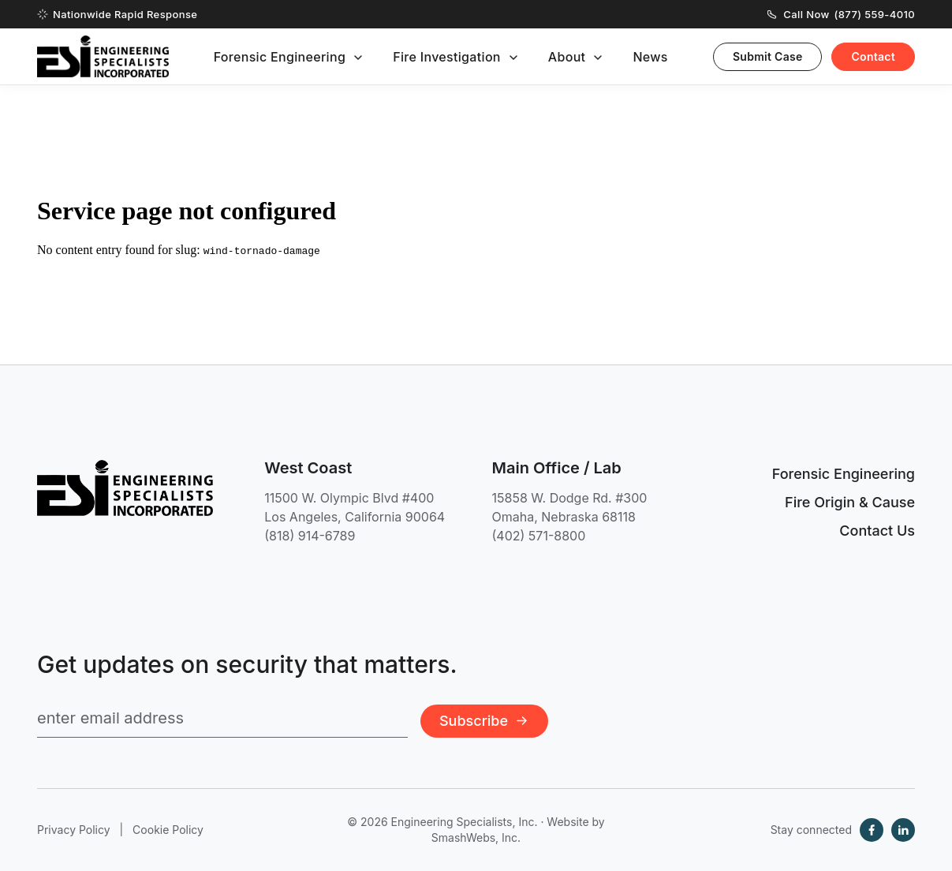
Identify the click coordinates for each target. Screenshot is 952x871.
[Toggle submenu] (358, 57)
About (567, 57)
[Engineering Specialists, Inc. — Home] (103, 56)
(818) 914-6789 (309, 536)
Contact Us (877, 530)
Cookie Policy (168, 829)
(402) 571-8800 (539, 536)
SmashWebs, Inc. (476, 837)
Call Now (841, 14)
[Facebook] (871, 830)
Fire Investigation (447, 57)
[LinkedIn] (903, 830)
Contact (873, 56)
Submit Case (768, 56)
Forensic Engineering (280, 57)
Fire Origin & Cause (850, 502)
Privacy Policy (73, 829)
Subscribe (484, 720)
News (650, 57)
